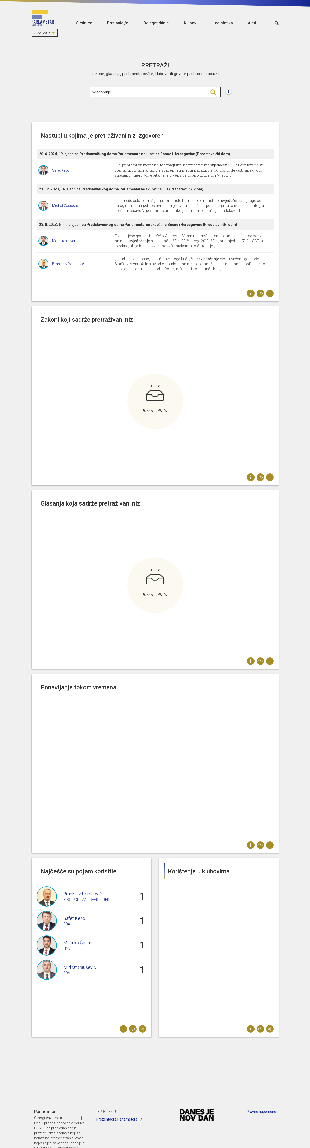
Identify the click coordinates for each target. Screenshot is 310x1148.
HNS (67, 948)
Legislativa (223, 23)
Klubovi (191, 23)
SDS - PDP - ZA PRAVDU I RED (86, 900)
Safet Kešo (60, 170)
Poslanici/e (117, 23)
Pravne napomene (261, 1112)
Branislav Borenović (68, 264)
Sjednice (84, 23)
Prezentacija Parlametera (116, 1119)
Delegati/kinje (156, 23)
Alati (252, 23)
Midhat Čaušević (65, 206)
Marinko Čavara (64, 241)
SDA (66, 924)
